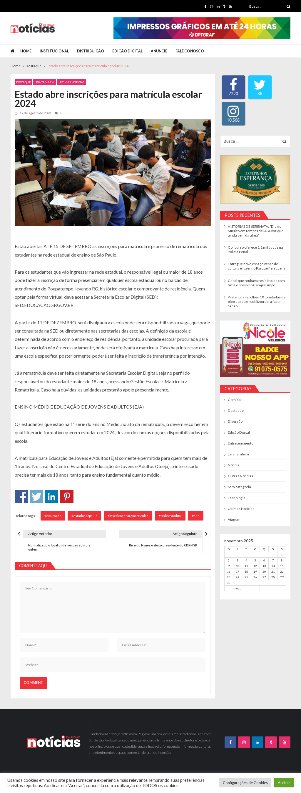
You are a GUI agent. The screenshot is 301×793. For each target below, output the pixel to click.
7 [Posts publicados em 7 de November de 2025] (273, 560)
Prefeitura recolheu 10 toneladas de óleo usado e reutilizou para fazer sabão (256, 301)
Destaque (23, 82)
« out (237, 588)
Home (25, 51)
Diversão (235, 421)
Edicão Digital (239, 432)
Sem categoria (239, 487)
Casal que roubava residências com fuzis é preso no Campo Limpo (256, 282)
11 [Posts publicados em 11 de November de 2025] (246, 566)
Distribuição (90, 51)
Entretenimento (240, 443)
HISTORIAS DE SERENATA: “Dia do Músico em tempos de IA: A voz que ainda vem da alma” (255, 230)
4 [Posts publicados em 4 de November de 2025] (246, 560)
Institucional (54, 51)
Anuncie (159, 51)
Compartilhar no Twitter (36, 496)
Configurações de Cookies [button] (245, 782)
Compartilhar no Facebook (21, 496)
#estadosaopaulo (84, 516)
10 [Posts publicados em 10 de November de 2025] (237, 566)
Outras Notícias (240, 476)
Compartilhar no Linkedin (51, 496)
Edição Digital (127, 51)
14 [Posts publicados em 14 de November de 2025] (273, 566)
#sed (196, 516)
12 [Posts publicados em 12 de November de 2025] (255, 566)
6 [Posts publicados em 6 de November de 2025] (264, 560)
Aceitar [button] (284, 782)
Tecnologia (236, 497)
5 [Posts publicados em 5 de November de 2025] (255, 560)
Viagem (234, 519)
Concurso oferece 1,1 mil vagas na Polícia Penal (255, 249)
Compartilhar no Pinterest (66, 496)
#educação (52, 516)
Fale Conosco (189, 51)
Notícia (233, 465)
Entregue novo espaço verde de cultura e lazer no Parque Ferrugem (256, 266)
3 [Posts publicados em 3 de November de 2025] (237, 560)
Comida (234, 399)
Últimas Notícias (71, 82)
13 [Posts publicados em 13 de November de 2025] (264, 566)
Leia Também (44, 82)
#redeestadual (170, 516)
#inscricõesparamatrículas (128, 516)
